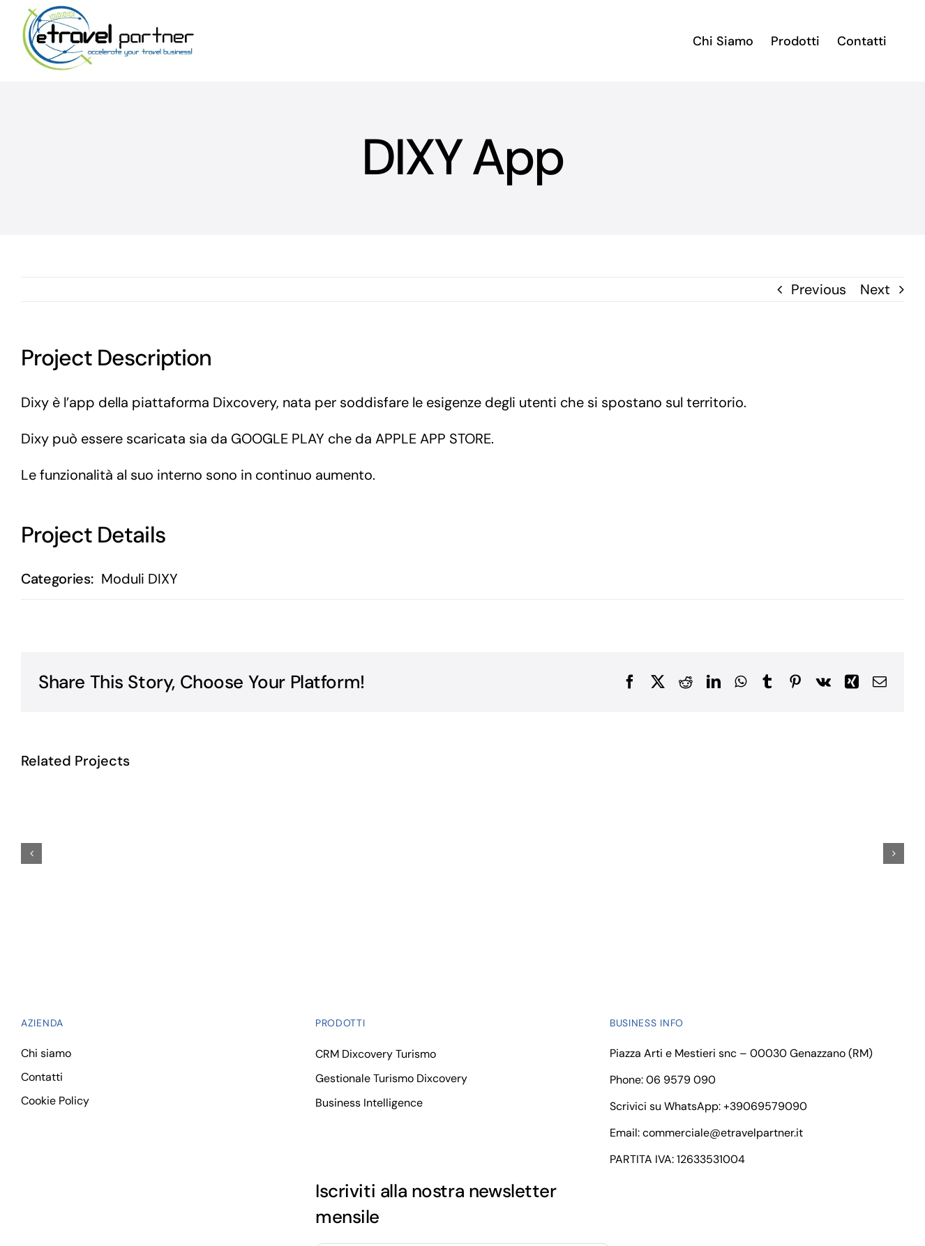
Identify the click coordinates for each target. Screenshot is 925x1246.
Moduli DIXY (139, 579)
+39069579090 (765, 1106)
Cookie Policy (55, 1100)
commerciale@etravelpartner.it (722, 1132)
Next (875, 289)
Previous (818, 289)
